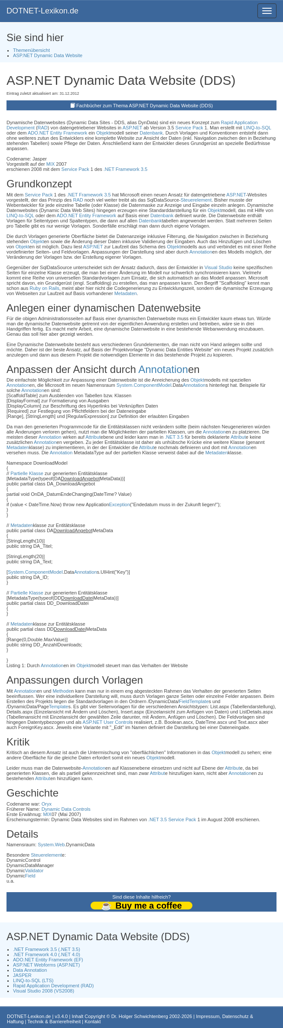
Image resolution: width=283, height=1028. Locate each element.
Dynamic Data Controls (66, 809)
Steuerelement (196, 199)
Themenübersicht (31, 50)
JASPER (22, 975)
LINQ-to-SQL (257, 127)
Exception (119, 504)
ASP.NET (132, 127)
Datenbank (151, 132)
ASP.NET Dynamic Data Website (47, 55)
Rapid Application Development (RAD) (53, 985)
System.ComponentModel (144, 385)
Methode (61, 691)
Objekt (103, 132)
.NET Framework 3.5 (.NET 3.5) (46, 949)
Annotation (200, 251)
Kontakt (93, 1021)
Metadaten (125, 293)
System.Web (51, 844)
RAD (43, 127)
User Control (117, 722)
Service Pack (189, 127)
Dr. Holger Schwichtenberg (139, 1016)
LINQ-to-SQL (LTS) (33, 980)
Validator (34, 870)
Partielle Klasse (26, 473)
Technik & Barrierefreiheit (54, 1021)
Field (184, 701)
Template (199, 701)
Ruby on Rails (44, 288)
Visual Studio (218, 267)
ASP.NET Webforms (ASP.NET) (46, 964)
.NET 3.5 (174, 437)
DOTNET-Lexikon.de (42, 10)
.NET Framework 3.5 (125, 169)
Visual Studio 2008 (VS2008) (43, 990)
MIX (50, 164)
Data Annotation (30, 970)
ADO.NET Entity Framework (57, 132)
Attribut (93, 437)
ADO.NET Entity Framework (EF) (48, 959)
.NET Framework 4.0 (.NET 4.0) (46, 954)
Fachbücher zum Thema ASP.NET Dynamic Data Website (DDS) (144, 105)
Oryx (47, 803)
